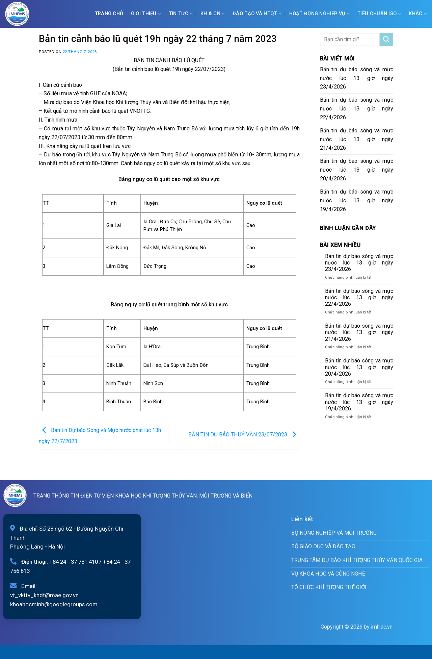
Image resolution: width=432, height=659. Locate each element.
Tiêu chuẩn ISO (379, 13)
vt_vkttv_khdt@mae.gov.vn (44, 595)
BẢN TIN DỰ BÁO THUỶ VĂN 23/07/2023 (244, 434)
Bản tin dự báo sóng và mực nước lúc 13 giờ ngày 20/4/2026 (357, 170)
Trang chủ (109, 14)
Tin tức (181, 13)
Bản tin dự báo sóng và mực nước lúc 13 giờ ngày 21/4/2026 (357, 139)
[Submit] (386, 39)
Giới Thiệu (146, 13)
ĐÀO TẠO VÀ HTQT (257, 13)
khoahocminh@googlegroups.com (54, 604)
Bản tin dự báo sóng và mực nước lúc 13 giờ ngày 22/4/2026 (357, 109)
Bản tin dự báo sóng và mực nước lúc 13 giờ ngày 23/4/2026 (357, 78)
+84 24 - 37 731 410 (73, 561)
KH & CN (212, 13)
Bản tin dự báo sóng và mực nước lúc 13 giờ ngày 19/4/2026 (357, 200)
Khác (418, 13)
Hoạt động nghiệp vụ (319, 13)
